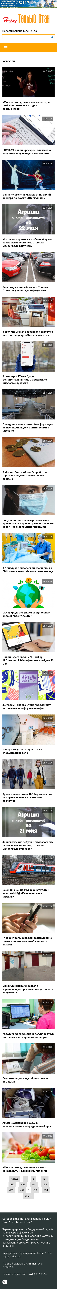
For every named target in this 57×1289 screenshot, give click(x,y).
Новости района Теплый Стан (20, 31)
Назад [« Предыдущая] (14, 1178)
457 (22, 1190)
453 (23, 1184)
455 (45, 1184)
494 (46, 1190)
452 (12, 1184)
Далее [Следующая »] (28, 1196)
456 (11, 1190)
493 (35, 1190)
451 (45, 1178)
